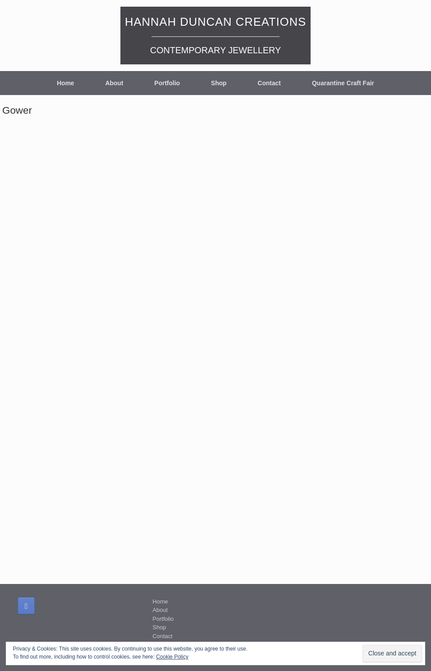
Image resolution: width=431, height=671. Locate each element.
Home (65, 83)
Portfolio (167, 83)
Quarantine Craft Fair (343, 83)
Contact (269, 83)
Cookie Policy (172, 657)
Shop (219, 83)
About (114, 83)
